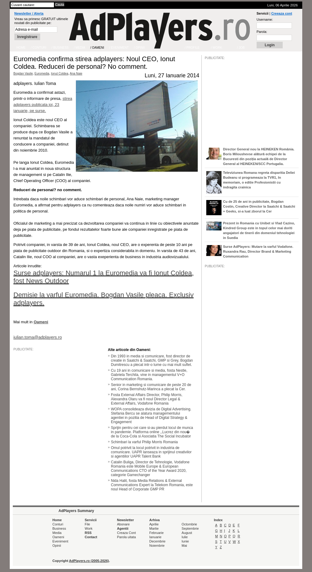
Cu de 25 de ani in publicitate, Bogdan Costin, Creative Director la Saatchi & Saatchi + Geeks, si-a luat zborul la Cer (259, 206)
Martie (154, 528)
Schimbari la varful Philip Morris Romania (144, 442)
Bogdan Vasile (23, 73)
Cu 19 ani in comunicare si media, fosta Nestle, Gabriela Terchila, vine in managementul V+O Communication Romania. (149, 374)
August (187, 533)
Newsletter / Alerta (29, 13)
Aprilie (154, 524)
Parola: (262, 31)
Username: (265, 19)
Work (88, 528)
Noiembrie (157, 545)
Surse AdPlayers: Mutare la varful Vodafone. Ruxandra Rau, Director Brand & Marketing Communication (258, 251)
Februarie (156, 533)
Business (59, 528)
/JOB (211, 454)
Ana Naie (76, 73)
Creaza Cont (126, 533)
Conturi (57, 524)
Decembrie (157, 541)
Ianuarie (155, 537)
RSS (88, 533)
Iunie (185, 541)
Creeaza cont (281, 13)
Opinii (56, 545)
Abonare (123, 524)
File (87, 524)
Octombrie (189, 524)
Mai (184, 545)
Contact (91, 537)
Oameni (58, 537)
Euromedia (41, 73)
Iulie (185, 537)
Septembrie (190, 528)
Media (57, 533)
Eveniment (60, 541)
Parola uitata (126, 537)
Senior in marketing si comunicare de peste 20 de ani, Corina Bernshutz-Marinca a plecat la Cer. (151, 387)
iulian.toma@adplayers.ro (37, 337)
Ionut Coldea (59, 73)
